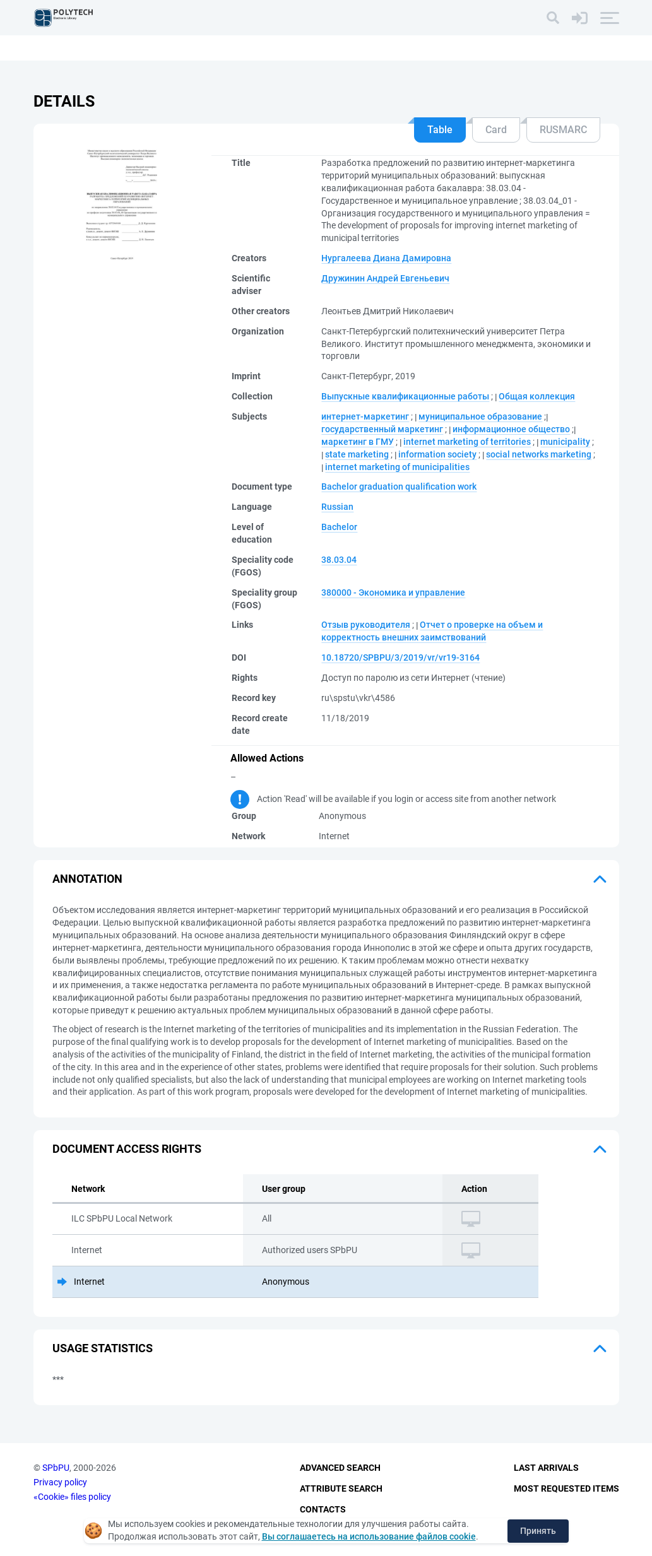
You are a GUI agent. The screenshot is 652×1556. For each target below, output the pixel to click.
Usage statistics (102, 1348)
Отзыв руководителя (365, 625)
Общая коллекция (537, 396)
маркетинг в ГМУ (357, 442)
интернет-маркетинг (365, 416)
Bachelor (339, 527)
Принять (538, 1531)
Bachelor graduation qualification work (399, 486)
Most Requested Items (566, 1488)
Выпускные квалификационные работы (405, 396)
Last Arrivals (546, 1468)
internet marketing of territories (467, 442)
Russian (337, 507)
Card (496, 130)
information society (437, 454)
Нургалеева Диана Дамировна (386, 258)
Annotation (87, 878)
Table (440, 130)
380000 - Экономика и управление (393, 592)
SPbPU (55, 1468)
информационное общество (511, 429)
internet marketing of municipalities (397, 467)
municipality (565, 442)
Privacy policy (60, 1482)
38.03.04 (339, 560)
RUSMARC (563, 130)
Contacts (323, 1509)
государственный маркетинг (382, 429)
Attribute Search (341, 1488)
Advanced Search (340, 1468)
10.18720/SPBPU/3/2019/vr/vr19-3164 (400, 657)
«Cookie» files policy (72, 1497)
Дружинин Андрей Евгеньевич (385, 278)
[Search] (553, 17)
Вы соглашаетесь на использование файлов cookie (369, 1536)
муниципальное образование (480, 416)
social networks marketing (538, 454)
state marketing (357, 454)
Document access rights (126, 1148)
